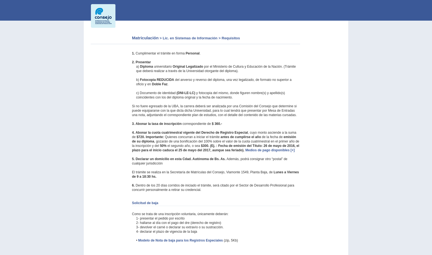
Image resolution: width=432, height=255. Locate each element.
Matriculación (145, 37)
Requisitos (231, 38)
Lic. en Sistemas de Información (190, 38)
